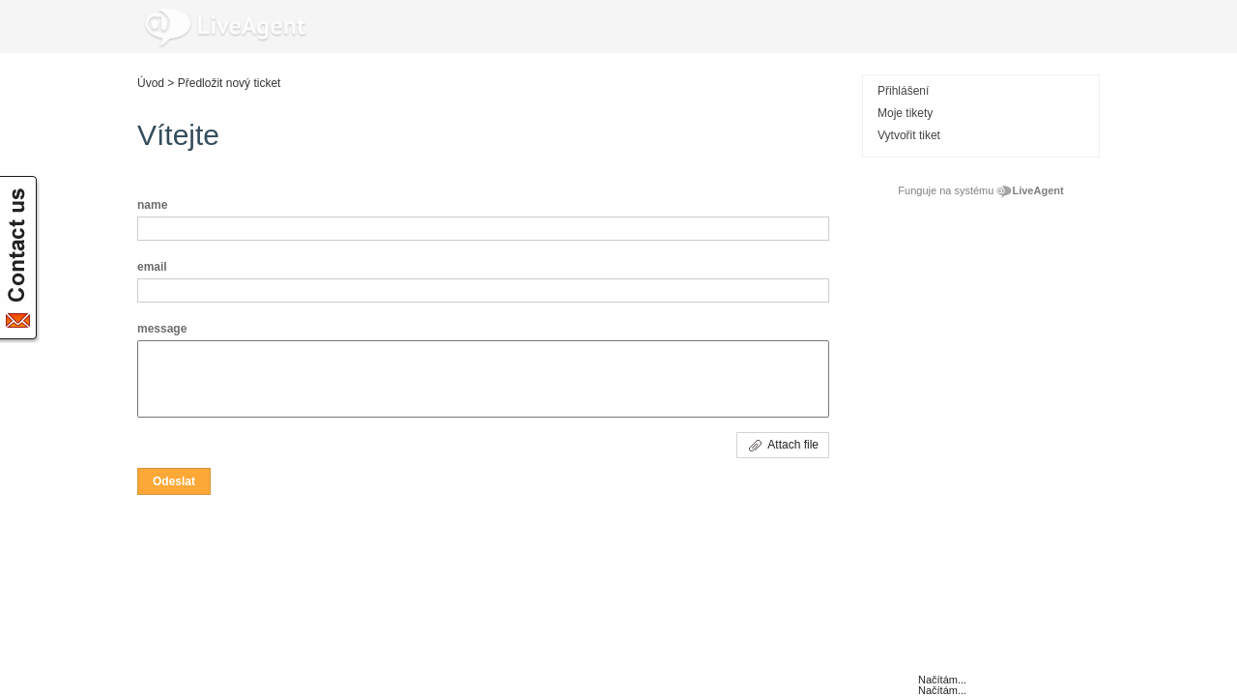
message (162, 328)
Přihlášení (903, 91)
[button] (174, 481)
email (152, 267)
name (152, 205)
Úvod (150, 83)
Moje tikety (905, 113)
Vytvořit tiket (908, 135)
